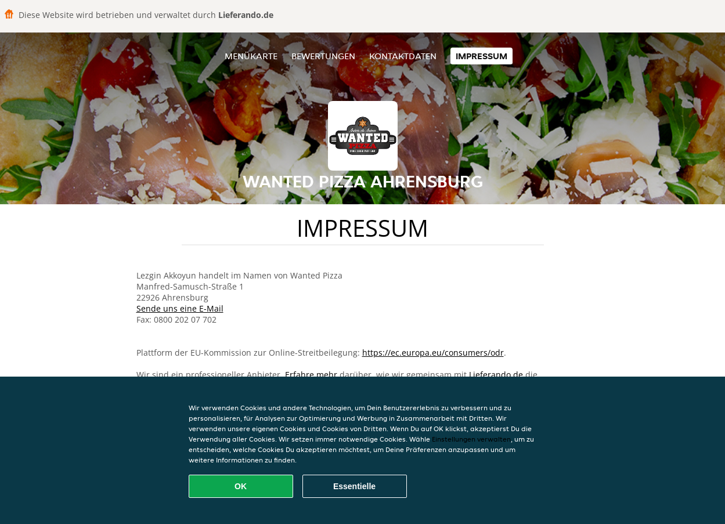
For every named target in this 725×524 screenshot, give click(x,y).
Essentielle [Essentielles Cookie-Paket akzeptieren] (354, 486)
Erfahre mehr (311, 374)
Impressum (481, 56)
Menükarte (251, 56)
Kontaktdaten (403, 56)
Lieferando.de (496, 374)
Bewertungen (323, 56)
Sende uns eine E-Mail (179, 308)
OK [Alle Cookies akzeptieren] (241, 486)
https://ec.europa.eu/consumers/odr (433, 352)
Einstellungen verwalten (471, 439)
